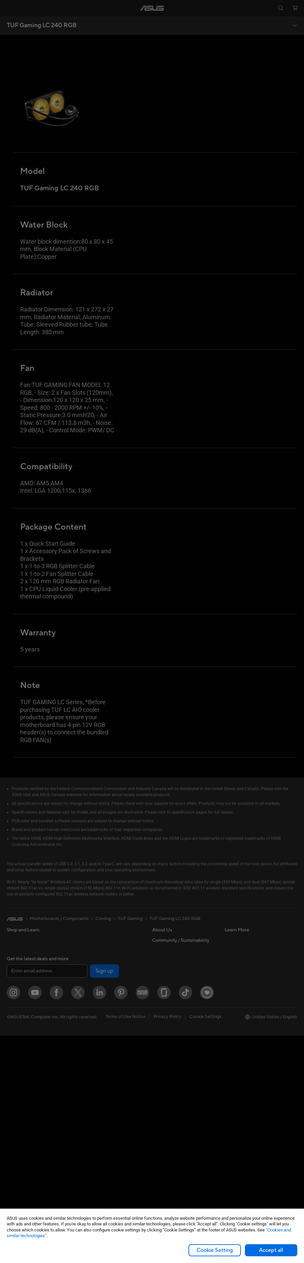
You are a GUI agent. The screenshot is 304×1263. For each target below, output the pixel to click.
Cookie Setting (215, 1250)
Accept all (271, 1250)
